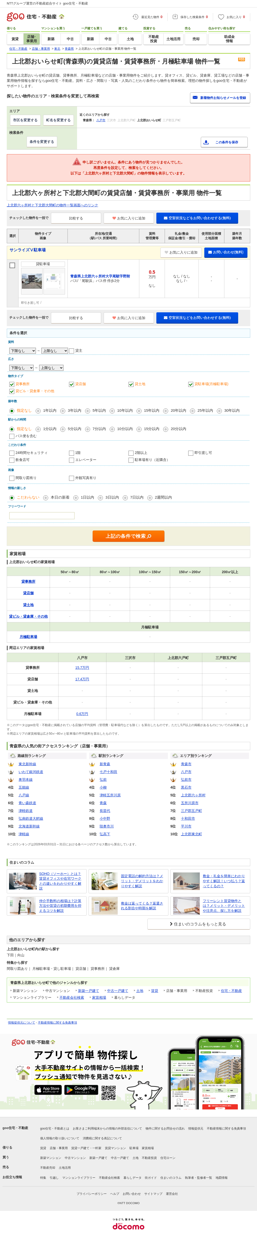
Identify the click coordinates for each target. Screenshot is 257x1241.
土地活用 (65, 1167)
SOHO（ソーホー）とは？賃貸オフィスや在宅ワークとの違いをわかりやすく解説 (60, 881)
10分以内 (125, 429)
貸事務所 (23, 384)
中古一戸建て (117, 991)
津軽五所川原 (110, 795)
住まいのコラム (170, 1177)
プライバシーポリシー (92, 1194)
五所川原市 (190, 803)
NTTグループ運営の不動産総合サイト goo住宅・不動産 (47, 3)
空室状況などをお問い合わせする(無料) (197, 218)
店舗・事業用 (59, 1148)
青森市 (186, 764)
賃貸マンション (115, 1148)
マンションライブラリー (78, 1177)
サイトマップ (153, 1194)
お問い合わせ (132, 1194)
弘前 (103, 780)
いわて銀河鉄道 (31, 772)
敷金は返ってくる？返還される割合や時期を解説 (142, 905)
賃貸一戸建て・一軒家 (86, 1148)
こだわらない (28, 497)
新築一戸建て (88, 991)
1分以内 (49, 429)
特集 (43, 1177)
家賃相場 (99, 997)
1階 (78, 453)
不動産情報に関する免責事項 (57, 1022)
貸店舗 (80, 384)
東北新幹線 (27, 764)
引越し (54, 1177)
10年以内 (125, 410)
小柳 (103, 787)
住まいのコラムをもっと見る (200, 924)
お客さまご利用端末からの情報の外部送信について (107, 1128)
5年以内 (99, 410)
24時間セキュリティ (32, 453)
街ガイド (151, 1177)
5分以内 (74, 429)
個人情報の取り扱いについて (59, 1138)
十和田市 (188, 818)
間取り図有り (26, 478)
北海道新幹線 (29, 826)
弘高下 (105, 834)
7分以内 (99, 429)
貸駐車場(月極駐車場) (211, 384)
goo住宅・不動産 (15, 1128)
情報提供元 (195, 1128)
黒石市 (186, 787)
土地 (139, 991)
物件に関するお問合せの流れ (165, 1128)
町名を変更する (58, 120)
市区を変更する (25, 120)
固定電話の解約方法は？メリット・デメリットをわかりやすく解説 (142, 881)
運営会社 (172, 1194)
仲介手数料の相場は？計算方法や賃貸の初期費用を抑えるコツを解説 (60, 906)
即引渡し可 (203, 453)
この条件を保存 (226, 142)
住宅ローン (167, 1158)
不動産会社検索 (71, 997)
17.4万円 (82, 679)
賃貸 (154, 991)
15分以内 (152, 429)
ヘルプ (114, 1194)
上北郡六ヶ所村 (193, 795)
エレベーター (85, 460)
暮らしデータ (132, 1177)
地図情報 (222, 1177)
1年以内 (49, 410)
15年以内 (152, 410)
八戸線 (24, 795)
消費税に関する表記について (102, 1138)
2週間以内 (163, 497)
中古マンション (75, 1158)
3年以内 (74, 410)
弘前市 (186, 780)
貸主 (78, 350)
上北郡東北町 (191, 834)
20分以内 (178, 429)
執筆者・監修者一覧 (198, 1177)
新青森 (105, 764)
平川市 (186, 826)
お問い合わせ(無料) (225, 252)
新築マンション (50, 1158)
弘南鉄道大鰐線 (31, 818)
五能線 (24, 787)
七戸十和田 (108, 772)
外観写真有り (85, 478)
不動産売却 (47, 1167)
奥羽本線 (26, 780)
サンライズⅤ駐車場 (28, 250)
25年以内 (205, 410)
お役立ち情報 (12, 1177)
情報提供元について (21, 1022)
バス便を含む (26, 436)
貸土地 (140, 384)
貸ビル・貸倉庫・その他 (35, 391)
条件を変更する (42, 142)
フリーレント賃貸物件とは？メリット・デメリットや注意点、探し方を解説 (224, 906)
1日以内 (87, 497)
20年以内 (178, 410)
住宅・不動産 (231, 991)
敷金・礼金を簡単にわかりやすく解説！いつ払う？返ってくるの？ (224, 881)
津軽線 (24, 834)
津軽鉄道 (26, 811)
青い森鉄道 (27, 803)
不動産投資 (149, 1158)
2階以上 (141, 453)
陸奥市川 (107, 826)
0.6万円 (82, 714)
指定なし (24, 410)
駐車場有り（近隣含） (152, 460)
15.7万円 (82, 668)
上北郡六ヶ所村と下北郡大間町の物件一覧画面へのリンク (52, 205)
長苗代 (105, 811)
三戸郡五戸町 (191, 811)
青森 (103, 803)
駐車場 (134, 1148)
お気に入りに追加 (128, 218)
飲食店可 (23, 460)
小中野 (105, 818)
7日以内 (137, 497)
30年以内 (232, 410)
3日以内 (112, 497)
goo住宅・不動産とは (54, 1128)
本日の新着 (60, 497)
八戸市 (100, 120)
